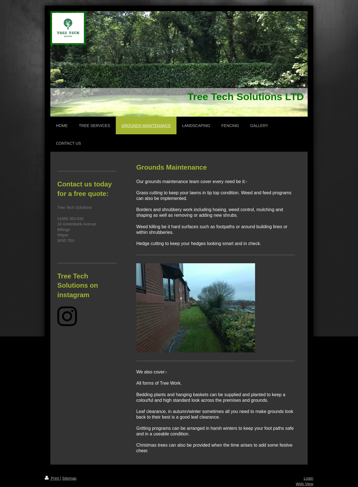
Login (308, 478)
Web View (304, 484)
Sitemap (69, 478)
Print (52, 478)
